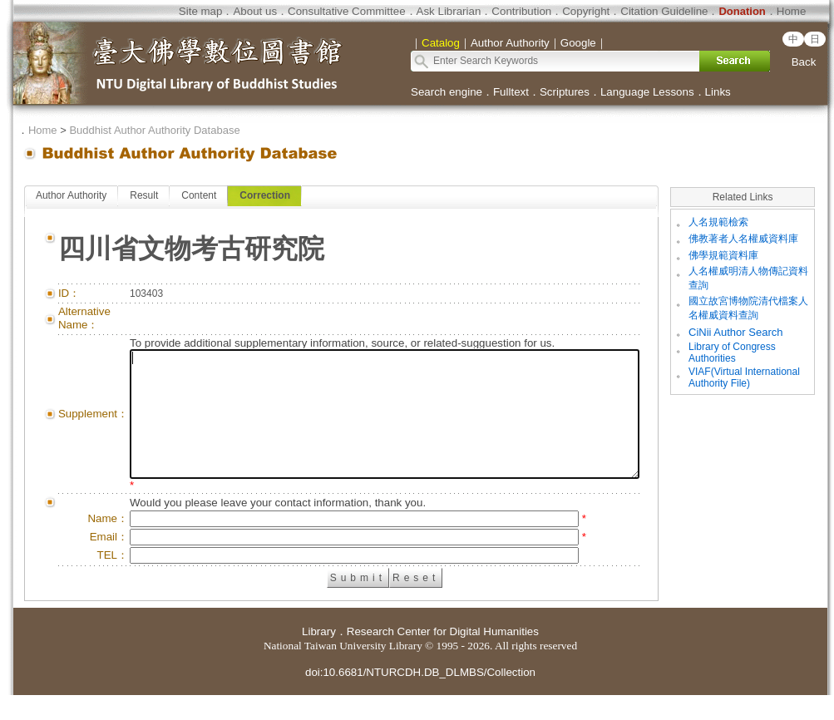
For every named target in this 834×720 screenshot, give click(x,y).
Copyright (585, 11)
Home (792, 11)
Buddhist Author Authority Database (154, 130)
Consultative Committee (346, 11)
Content (198, 195)
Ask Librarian (449, 11)
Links (718, 92)
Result (144, 195)
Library (319, 656)
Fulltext (511, 92)
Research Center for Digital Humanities (443, 656)
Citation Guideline (664, 11)
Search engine (446, 92)
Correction (264, 195)
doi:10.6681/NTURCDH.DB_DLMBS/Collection (420, 697)
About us (255, 11)
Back (804, 62)
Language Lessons (647, 92)
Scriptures (565, 92)
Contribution (521, 11)
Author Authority (71, 195)
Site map (201, 11)
